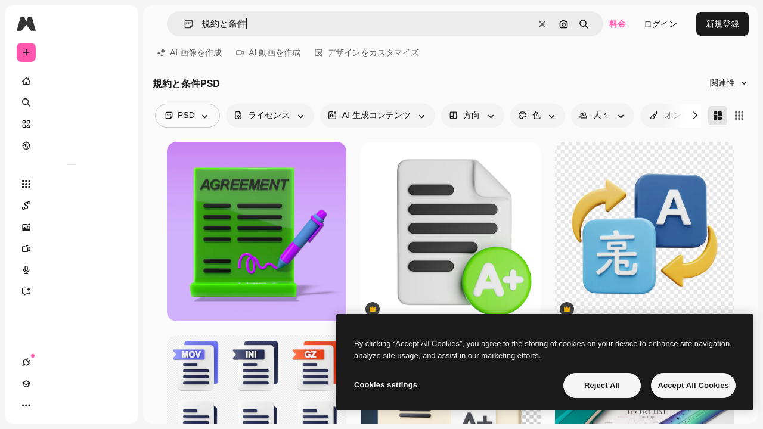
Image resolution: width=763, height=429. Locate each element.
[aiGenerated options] (377, 116)
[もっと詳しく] (71, 145)
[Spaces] (71, 205)
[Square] (739, 115)
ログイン (660, 24)
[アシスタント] (71, 291)
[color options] (537, 116)
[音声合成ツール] (71, 269)
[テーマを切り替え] (69, 405)
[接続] (26, 405)
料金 (617, 24)
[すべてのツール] (71, 184)
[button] (184, 24)
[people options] (602, 116)
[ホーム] (71, 81)
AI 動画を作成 (268, 52)
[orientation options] (472, 116)
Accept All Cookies (693, 385)
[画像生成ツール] (71, 227)
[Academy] (47, 405)
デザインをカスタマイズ (367, 52)
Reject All (602, 385)
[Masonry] (717, 115)
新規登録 (722, 24)
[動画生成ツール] (71, 248)
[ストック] (71, 123)
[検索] (71, 102)
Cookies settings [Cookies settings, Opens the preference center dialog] (385, 384)
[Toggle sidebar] (116, 23)
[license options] (270, 116)
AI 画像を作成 (189, 52)
